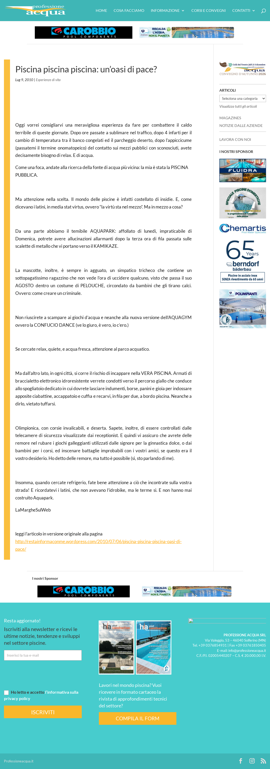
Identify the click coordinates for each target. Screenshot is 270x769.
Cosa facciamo (129, 11)
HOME (101, 11)
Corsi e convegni (208, 11)
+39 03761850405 (251, 645)
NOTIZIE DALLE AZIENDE (241, 125)
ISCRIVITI (43, 712)
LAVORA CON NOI (235, 139)
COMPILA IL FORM (137, 718)
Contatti (241, 11)
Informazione (165, 11)
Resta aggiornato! (22, 620)
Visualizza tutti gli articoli (238, 106)
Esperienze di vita (48, 80)
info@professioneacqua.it (247, 650)
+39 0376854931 (213, 645)
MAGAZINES (230, 118)
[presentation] (44, 674)
